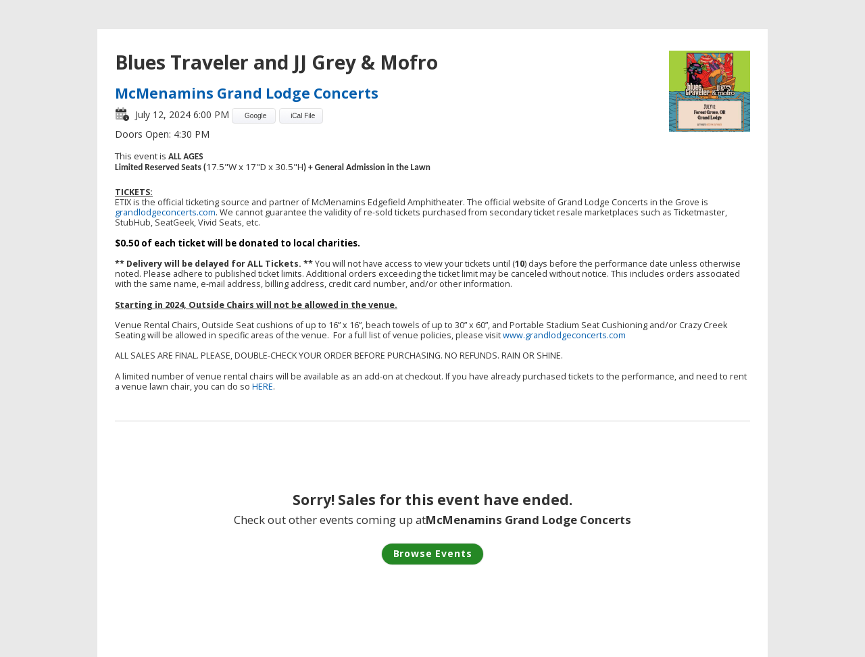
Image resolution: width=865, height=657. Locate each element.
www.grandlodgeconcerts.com (564, 335)
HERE (262, 386)
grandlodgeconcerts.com (165, 212)
